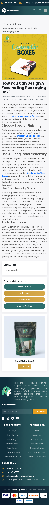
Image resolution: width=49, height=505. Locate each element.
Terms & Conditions (36, 456)
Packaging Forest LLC (19, 489)
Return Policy (37, 443)
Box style (12, 430)
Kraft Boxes (24, 299)
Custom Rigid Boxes (24, 286)
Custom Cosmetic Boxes (25, 116)
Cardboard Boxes (12, 456)
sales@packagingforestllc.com (20, 476)
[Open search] (34, 10)
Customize (25, 366)
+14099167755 (12, 472)
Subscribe (40, 411)
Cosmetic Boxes (12, 452)
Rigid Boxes (12, 448)
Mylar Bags (24, 293)
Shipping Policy (37, 448)
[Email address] (17, 411)
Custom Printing (24, 306)
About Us (36, 435)
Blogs (18, 24)
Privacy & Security (36, 452)
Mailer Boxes (12, 443)
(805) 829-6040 (13, 468)
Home (7, 24)
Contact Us (36, 439)
